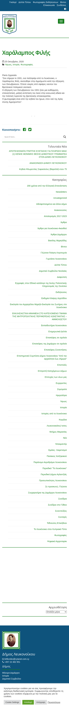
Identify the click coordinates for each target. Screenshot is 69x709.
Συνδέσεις (61, 5)
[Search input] (33, 137)
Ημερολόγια (61, 395)
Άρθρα (64, 222)
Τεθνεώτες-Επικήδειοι (57, 523)
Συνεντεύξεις (61, 511)
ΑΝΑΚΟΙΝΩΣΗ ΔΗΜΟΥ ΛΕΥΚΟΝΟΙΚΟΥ (48, 163)
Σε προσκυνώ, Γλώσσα (56, 486)
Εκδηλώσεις (61, 292)
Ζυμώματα (62, 389)
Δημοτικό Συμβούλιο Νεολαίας (53, 271)
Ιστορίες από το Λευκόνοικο (54, 413)
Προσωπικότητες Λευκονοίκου (53, 480)
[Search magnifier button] (65, 137)
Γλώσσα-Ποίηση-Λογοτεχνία (54, 253)
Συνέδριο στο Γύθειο (57, 505)
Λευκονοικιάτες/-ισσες (57, 426)
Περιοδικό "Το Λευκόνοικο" (54, 468)
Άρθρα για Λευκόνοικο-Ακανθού (52, 228)
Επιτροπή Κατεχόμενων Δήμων (52, 371)
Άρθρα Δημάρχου (59, 234)
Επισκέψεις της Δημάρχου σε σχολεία (49, 343)
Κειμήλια (63, 419)
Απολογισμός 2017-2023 (55, 216)
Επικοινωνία (49, 5)
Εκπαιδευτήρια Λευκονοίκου (54, 325)
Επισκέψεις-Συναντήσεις (55, 350)
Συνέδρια (62, 499)
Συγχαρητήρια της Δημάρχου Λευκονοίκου (47, 492)
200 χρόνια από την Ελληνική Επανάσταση (47, 186)
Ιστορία (16, 64)
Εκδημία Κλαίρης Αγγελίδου (54, 298)
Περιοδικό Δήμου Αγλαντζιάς (54, 474)
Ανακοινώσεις (60, 210)
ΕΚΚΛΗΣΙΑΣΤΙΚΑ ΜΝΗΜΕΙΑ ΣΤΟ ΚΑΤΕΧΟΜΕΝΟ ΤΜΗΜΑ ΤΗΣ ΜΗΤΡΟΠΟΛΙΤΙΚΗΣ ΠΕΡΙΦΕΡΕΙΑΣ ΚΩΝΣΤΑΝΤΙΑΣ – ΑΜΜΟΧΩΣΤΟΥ (39, 316)
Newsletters (61, 192)
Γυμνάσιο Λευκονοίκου (56, 259)
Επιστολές (62, 365)
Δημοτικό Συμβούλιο (11, 679)
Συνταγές (62, 517)
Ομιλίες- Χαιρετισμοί (57, 450)
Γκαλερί (12, 2)
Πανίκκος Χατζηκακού (57, 456)
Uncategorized (60, 198)
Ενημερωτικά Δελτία (57, 331)
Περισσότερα (54, 702)
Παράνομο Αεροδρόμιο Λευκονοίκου (50, 462)
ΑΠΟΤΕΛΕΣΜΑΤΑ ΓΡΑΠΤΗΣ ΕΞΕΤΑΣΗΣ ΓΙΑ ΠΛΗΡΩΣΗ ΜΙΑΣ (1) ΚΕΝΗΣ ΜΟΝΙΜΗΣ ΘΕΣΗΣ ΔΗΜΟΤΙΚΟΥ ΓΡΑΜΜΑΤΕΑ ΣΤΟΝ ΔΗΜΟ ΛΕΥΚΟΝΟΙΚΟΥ (38, 154)
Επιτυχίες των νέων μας (56, 377)
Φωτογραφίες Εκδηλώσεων (45, 2)
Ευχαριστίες (61, 383)
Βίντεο (63, 2)
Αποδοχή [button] (28, 702)
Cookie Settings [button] (12, 702)
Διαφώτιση (62, 277)
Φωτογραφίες (27, 64)
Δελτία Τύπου (24, 2)
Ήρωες (8, 64)
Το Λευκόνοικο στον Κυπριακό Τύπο (50, 529)
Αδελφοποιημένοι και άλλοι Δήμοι (51, 204)
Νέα (65, 438)
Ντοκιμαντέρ (61, 444)
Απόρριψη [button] (40, 702)
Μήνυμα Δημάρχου (11, 673)
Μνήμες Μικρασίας (58, 432)
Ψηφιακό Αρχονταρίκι (57, 541)
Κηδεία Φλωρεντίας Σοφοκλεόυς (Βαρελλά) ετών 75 (43, 169)
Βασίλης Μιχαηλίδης (57, 240)
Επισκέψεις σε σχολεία (56, 337)
